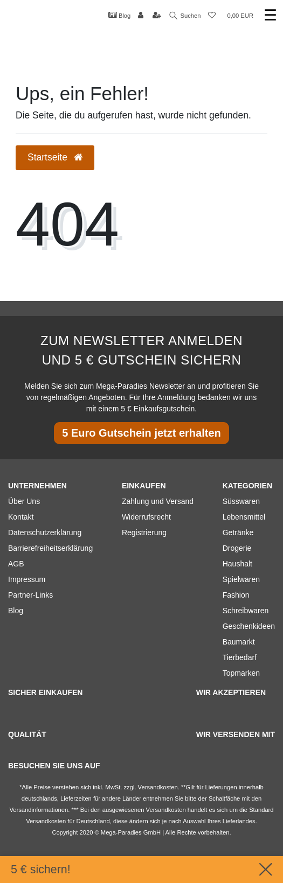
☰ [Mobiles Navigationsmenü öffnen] (270, 15)
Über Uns (24, 501)
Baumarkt (239, 641)
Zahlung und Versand (158, 501)
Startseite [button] (54, 157)
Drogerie (237, 548)
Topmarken (241, 673)
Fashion (236, 595)
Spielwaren (241, 579)
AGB (16, 563)
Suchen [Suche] (185, 15)
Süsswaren (241, 501)
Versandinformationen (38, 810)
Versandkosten (46, 821)
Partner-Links (30, 595)
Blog (119, 15)
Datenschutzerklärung (44, 532)
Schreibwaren (246, 610)
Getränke (238, 532)
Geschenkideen (249, 626)
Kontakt (20, 517)
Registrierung (144, 532)
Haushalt (237, 563)
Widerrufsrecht (146, 517)
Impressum (26, 579)
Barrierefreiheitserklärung (50, 548)
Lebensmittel (244, 517)
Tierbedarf (240, 657)
